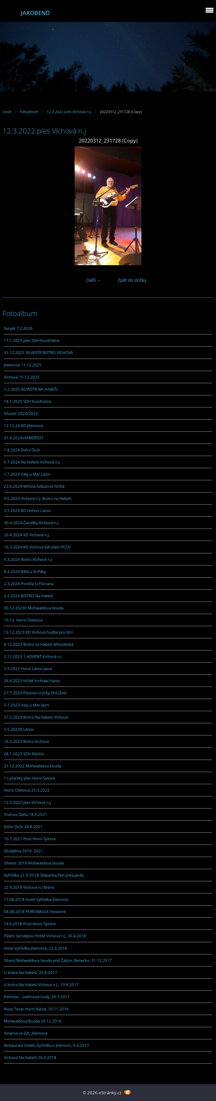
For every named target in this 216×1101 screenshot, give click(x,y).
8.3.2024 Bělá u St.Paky (25, 571)
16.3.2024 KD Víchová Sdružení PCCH (37, 546)
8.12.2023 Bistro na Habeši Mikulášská (38, 644)
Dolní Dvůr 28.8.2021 (23, 826)
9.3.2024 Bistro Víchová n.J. (28, 559)
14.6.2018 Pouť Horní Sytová (29, 923)
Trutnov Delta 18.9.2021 (25, 814)
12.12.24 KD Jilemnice (23, 425)
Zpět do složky (132, 280)
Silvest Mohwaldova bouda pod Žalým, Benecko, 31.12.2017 (58, 960)
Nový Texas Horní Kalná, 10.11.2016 (36, 1008)
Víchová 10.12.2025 (21, 377)
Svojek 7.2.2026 (18, 328)
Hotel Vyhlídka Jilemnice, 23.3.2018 (35, 948)
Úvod (7, 111)
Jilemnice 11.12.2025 (23, 364)
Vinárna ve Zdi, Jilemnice (25, 1033)
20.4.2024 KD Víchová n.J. (27, 534)
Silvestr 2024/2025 (21, 413)
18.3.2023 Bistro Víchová (26, 741)
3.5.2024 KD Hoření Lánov (27, 510)
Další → (93, 280)
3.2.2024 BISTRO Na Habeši (28, 595)
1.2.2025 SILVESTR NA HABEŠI (31, 389)
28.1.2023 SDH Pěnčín (24, 753)
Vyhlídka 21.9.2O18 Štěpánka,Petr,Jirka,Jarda (44, 875)
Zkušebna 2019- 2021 (23, 850)
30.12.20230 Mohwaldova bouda (33, 607)
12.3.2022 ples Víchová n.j (69, 111)
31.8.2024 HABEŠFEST (24, 437)
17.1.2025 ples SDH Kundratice (31, 340)
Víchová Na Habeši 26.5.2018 (30, 1057)
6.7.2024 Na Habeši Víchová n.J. (32, 462)
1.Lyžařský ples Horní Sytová (29, 778)
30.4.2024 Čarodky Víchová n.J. (31, 522)
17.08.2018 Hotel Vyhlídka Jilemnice (36, 899)
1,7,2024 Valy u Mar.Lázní (27, 474)
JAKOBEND (35, 13)
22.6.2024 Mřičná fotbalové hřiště (34, 486)
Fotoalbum (29, 111)
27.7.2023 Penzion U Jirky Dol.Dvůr (35, 692)
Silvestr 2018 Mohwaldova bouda (34, 863)
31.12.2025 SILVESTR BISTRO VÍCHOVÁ (38, 352)
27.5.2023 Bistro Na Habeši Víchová (36, 717)
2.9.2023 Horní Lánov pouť (28, 668)
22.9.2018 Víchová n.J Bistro (29, 887)
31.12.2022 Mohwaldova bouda (32, 765)
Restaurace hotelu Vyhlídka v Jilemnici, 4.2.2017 (46, 1045)
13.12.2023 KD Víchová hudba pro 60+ (38, 632)
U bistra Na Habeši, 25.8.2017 (30, 972)
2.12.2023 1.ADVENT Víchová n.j (33, 656)
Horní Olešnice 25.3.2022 (27, 790)
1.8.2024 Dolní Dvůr (22, 449)
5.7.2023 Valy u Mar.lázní (26, 704)
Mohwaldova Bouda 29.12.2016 (32, 1021)
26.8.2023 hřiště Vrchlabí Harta (32, 680)
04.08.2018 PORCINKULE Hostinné (35, 911)
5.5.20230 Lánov (19, 729)
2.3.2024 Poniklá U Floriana (28, 583)
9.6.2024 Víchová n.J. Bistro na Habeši (37, 498)
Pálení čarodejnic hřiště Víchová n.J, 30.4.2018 (45, 935)
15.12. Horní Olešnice (23, 620)
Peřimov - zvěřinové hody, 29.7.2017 (37, 996)
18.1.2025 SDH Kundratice (27, 401)
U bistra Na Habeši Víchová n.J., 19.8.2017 (41, 984)
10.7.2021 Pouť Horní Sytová (29, 838)
